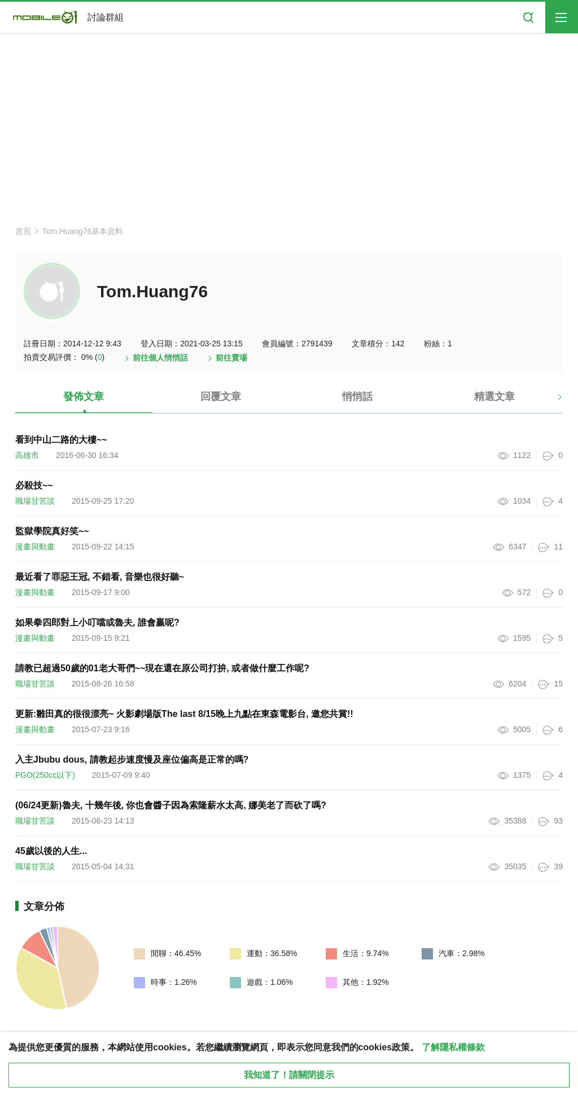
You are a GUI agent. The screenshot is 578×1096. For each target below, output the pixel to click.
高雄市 (27, 455)
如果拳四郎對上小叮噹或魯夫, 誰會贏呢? (97, 622)
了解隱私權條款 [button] (453, 1047)
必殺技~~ (34, 485)
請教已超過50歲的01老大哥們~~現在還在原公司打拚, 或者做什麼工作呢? (162, 668)
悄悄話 (357, 396)
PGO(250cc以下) (45, 775)
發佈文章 (83, 396)
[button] (550, 401)
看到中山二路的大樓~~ (61, 439)
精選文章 (494, 396)
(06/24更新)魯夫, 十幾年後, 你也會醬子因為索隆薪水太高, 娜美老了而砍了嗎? (170, 805)
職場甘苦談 (35, 500)
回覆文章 (220, 396)
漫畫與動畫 (35, 546)
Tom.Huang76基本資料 (82, 231)
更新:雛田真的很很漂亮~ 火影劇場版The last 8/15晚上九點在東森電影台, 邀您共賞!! (184, 714)
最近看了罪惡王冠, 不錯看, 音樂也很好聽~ (99, 577)
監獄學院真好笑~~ (52, 531)
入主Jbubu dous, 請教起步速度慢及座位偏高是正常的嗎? (131, 759)
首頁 (23, 231)
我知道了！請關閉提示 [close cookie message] (289, 1075)
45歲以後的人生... (51, 851)
